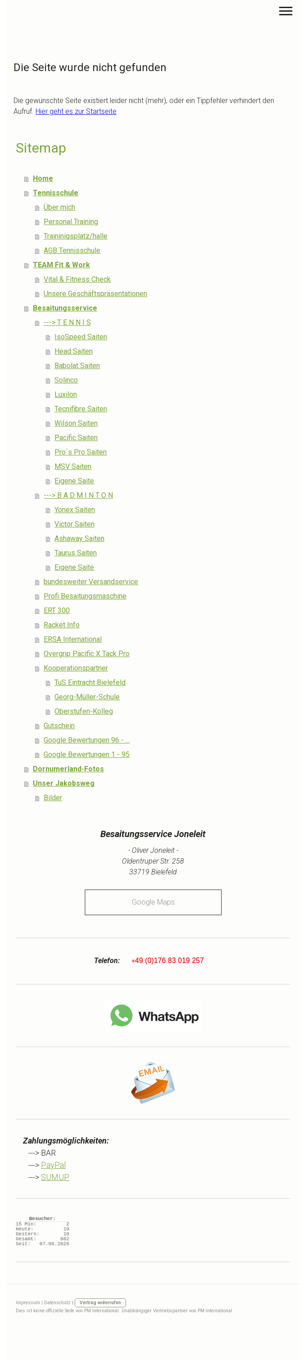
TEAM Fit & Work (61, 265)
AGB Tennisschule (72, 250)
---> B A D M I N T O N (78, 495)
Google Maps (153, 902)
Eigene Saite (74, 481)
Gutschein (59, 725)
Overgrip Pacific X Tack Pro (87, 653)
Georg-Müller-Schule (87, 697)
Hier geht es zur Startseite (76, 111)
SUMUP (55, 1177)
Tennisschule (55, 193)
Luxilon (65, 394)
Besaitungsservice (65, 308)
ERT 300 (57, 610)
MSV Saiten (72, 466)
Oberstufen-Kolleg (83, 711)
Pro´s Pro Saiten (80, 452)
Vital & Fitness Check (77, 279)
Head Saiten (73, 351)
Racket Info (62, 625)
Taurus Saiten (75, 553)
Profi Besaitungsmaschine (85, 596)
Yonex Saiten (74, 509)
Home (43, 178)
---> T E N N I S (67, 322)
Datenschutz (57, 1303)
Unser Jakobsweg (63, 783)
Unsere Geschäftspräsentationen (95, 293)
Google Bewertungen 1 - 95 (87, 754)
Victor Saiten (74, 524)
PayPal (53, 1165)
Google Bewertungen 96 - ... (87, 740)
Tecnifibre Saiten (80, 409)
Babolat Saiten (77, 365)
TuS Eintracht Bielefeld (90, 682)
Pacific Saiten (76, 437)
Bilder (53, 797)
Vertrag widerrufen (100, 1303)
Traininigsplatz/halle (76, 236)
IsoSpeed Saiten (80, 337)
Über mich (59, 207)
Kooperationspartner (76, 668)
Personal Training (71, 221)
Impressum (28, 1303)
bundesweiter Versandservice (91, 581)
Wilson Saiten (76, 423)
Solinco (66, 380)
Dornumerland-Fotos (68, 769)
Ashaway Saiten (79, 538)
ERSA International (73, 639)
